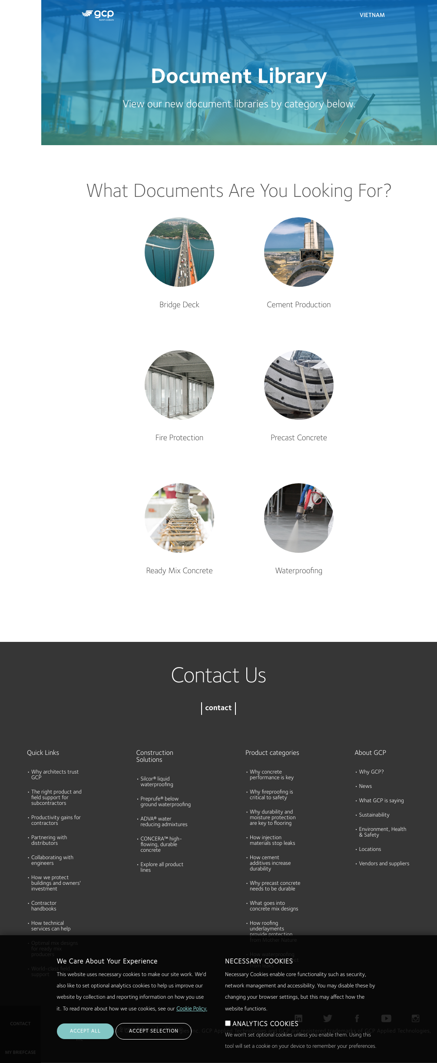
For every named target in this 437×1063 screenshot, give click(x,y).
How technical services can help (50, 926)
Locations (370, 850)
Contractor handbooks (43, 906)
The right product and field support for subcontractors (56, 798)
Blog (9, 162)
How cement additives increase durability (270, 863)
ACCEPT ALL (85, 1031)
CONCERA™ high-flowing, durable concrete (161, 845)
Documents (18, 62)
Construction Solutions (154, 757)
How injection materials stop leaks (272, 841)
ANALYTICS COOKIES (265, 1024)
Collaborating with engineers (52, 861)
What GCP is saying (381, 801)
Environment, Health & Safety (383, 832)
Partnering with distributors (49, 841)
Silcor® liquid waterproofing (157, 782)
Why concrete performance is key (272, 775)
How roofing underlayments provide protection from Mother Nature (273, 932)
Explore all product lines (162, 868)
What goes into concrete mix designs (274, 906)
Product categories (272, 753)
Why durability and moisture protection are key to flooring (272, 818)
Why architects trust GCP (55, 775)
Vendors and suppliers (384, 864)
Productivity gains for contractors (56, 821)
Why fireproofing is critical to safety (271, 795)
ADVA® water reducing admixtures (164, 822)
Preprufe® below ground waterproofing (166, 802)
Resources (16, 95)
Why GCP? (371, 772)
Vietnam (372, 16)
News (365, 787)
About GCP (371, 753)
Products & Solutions (18, 24)
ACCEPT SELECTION (153, 1031)
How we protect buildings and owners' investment (56, 883)
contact (218, 708)
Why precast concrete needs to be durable (275, 886)
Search (407, 17)
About (11, 129)
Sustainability (374, 815)
